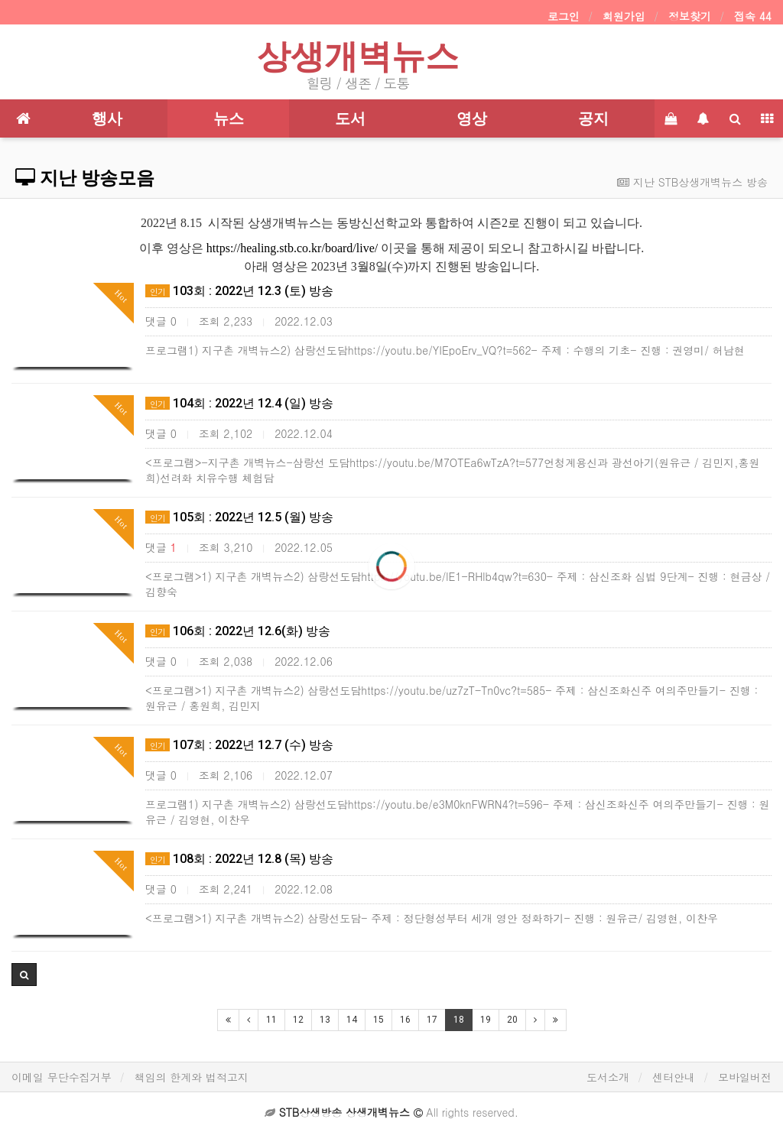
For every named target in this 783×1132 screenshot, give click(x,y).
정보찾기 (689, 16)
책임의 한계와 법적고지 (192, 1077)
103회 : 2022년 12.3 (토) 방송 (239, 291)
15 (378, 1019)
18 (458, 1019)
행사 (107, 118)
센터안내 (673, 1077)
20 (512, 1019)
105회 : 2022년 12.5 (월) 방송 (239, 517)
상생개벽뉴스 (358, 56)
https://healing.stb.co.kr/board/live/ (292, 248)
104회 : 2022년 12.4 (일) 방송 (239, 403)
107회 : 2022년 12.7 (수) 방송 (239, 745)
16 (405, 1019)
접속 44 (753, 16)
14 (351, 1019)
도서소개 (607, 1077)
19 (485, 1019)
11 (271, 1019)
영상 (471, 118)
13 (325, 1019)
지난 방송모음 (84, 178)
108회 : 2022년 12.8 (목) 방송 (239, 858)
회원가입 (624, 16)
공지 (593, 118)
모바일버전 (745, 1077)
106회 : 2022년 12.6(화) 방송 (237, 631)
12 (298, 1019)
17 (432, 1019)
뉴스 (228, 118)
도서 (350, 118)
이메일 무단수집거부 (61, 1077)
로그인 (563, 16)
